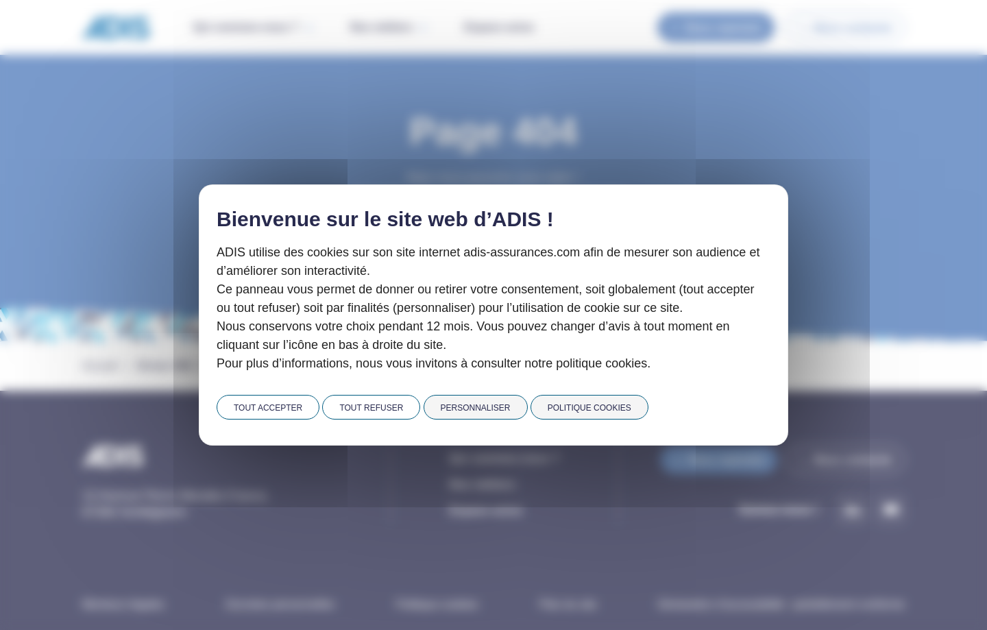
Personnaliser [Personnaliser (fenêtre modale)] (476, 408)
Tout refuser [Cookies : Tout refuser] (371, 408)
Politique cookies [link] (589, 408)
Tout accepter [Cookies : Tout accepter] (268, 408)
